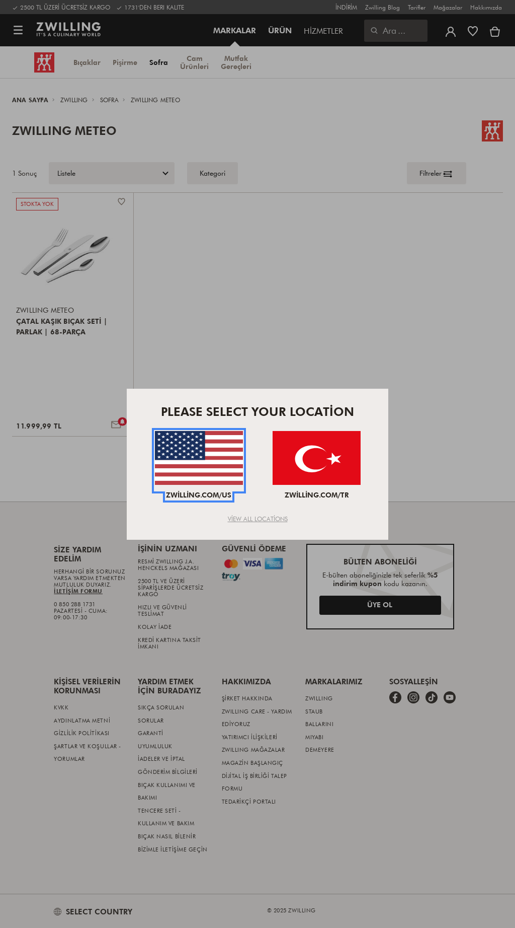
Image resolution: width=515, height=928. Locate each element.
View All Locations (258, 519)
